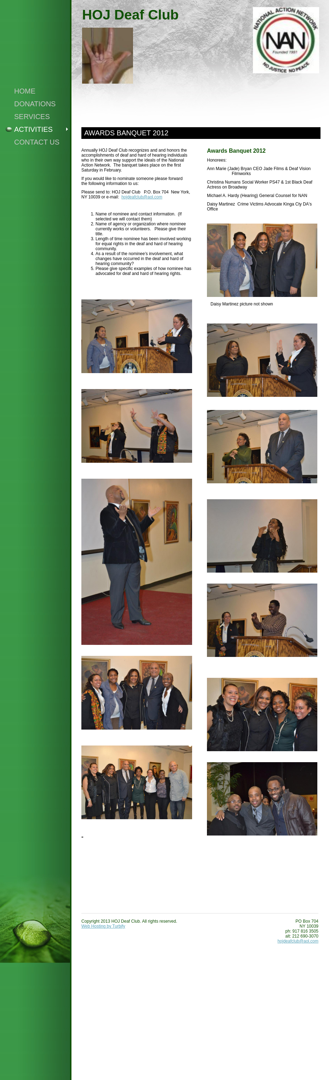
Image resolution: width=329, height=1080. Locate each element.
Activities (33, 129)
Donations (35, 104)
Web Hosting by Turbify (103, 926)
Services (32, 116)
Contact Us (36, 142)
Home (24, 91)
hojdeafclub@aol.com (141, 197)
